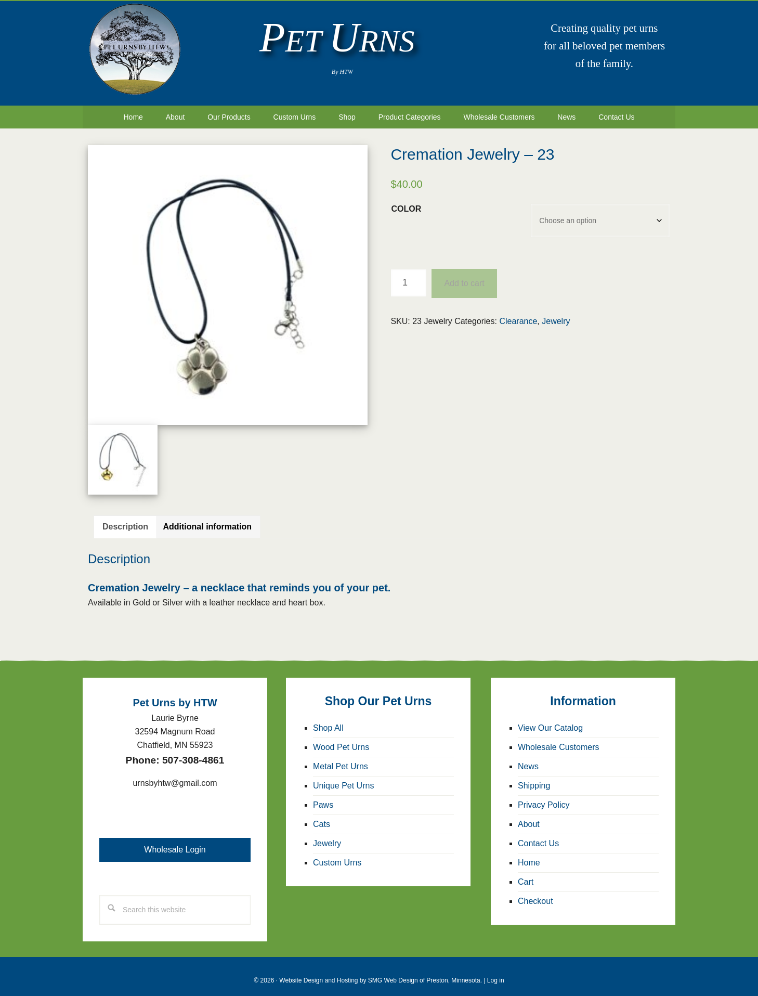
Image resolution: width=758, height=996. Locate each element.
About (529, 815)
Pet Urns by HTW (135, 49)
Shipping (534, 777)
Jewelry (556, 312)
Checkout (535, 892)
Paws (323, 796)
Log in (495, 972)
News (528, 758)
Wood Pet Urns (341, 738)
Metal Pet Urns (340, 758)
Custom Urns (337, 854)
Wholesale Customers (558, 738)
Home (529, 854)
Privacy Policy (544, 796)
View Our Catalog (550, 719)
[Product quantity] (408, 275)
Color (406, 200)
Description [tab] (125, 518)
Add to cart (464, 274)
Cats (321, 815)
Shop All (328, 719)
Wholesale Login (174, 841)
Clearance (518, 312)
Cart (525, 873)
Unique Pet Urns (343, 777)
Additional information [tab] (207, 518)
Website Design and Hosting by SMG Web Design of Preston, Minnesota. (380, 972)
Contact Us (538, 835)
